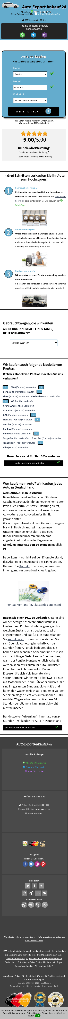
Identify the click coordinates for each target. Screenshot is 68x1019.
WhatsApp (19, 213)
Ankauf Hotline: (27, 809)
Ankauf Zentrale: (29, 805)
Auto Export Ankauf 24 (44, 7)
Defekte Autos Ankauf (47, 954)
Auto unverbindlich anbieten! (37, 462)
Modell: (17, 81)
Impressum (47, 986)
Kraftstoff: (19, 94)
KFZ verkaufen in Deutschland (17, 951)
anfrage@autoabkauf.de (49, 14)
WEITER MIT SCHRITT (33, 111)
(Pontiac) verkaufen (23, 387)
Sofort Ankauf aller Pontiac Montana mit (36, 962)
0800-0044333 (43, 805)
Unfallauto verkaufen (14, 937)
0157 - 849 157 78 (42, 12)
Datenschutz (15, 986)
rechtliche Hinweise (32, 986)
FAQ (56, 986)
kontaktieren (16, 639)
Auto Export (30, 937)
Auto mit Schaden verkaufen (23, 954)
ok (38, 1015)
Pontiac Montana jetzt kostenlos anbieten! (33, 605)
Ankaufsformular (35, 813)
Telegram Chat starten (36, 767)
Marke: (17, 68)
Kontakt (24, 566)
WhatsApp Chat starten (36, 763)
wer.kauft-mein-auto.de (43, 951)
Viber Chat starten (36, 771)
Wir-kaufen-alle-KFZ (44, 966)
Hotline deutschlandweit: (34, 27)
